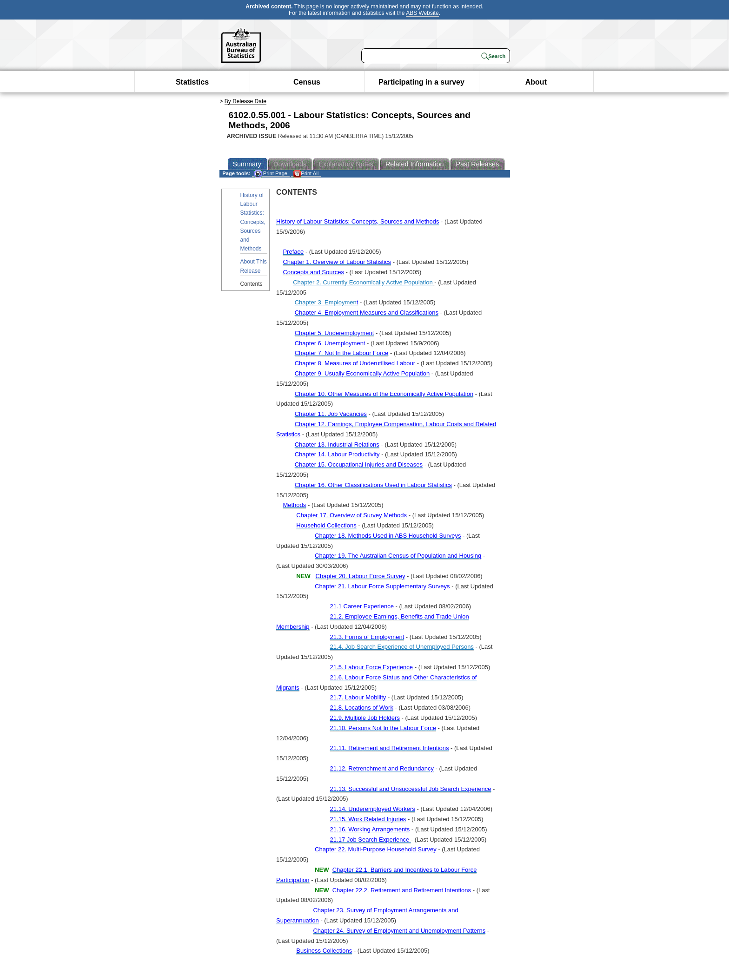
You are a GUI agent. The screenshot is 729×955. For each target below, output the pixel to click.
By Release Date (245, 101)
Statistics (192, 82)
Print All (305, 174)
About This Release (253, 266)
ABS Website (422, 13)
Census (306, 82)
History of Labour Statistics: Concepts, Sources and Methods (252, 222)
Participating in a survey (421, 82)
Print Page (270, 174)
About (536, 82)
